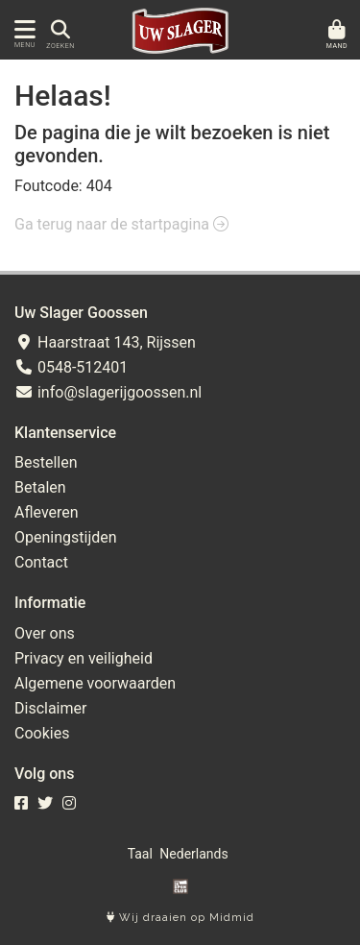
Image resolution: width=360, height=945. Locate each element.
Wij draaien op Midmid (180, 917)
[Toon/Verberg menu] (21, 30)
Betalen (40, 487)
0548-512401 (71, 367)
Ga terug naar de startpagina (121, 224)
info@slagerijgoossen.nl (108, 392)
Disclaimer (50, 708)
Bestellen (46, 462)
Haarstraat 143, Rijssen (105, 342)
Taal (140, 853)
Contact (41, 562)
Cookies (41, 733)
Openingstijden (65, 537)
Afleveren (46, 512)
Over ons (44, 633)
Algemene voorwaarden (95, 683)
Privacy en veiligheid (83, 658)
